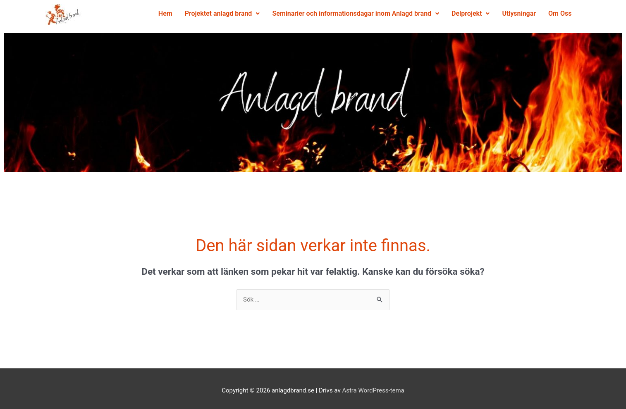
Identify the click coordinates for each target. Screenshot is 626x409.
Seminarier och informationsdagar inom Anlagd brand (376, 13)
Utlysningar (458, 32)
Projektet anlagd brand (242, 13)
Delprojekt (491, 13)
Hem (186, 13)
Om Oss (498, 32)
